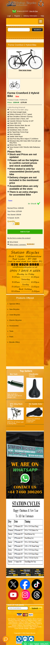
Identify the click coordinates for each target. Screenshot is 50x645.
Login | (10, 16)
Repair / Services (35, 622)
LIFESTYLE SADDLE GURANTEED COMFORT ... (33, 420)
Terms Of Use (37, 619)
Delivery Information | (31, 16)
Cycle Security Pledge (21, 628)
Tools (11, 331)
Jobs (39, 620)
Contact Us (20, 619)
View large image (25, 70)
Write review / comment (22, 245)
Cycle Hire (28, 619)
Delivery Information (25, 623)
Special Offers (14, 304)
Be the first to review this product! (18, 238)
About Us (24, 620)
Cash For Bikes (24, 622)
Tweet (10, 201)
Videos (20, 625)
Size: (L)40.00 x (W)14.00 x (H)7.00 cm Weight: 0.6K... (14, 395)
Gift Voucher (12, 619)
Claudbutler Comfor (33, 375)
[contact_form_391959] (6, 639)
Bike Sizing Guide (35, 627)
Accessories (13, 326)
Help (42, 16)
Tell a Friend (13, 242)
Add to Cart (25, 232)
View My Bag (33, 11)
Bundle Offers (14, 342)
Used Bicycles (14, 315)
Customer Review (23, 627)
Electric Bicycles (15, 320)
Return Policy (32, 620)
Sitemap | (33, 628)
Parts (11, 337)
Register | (18, 16)
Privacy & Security (14, 620)
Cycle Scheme (13, 623)
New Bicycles (14, 309)
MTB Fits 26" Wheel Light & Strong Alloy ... (15, 422)
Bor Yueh (13, 374)
